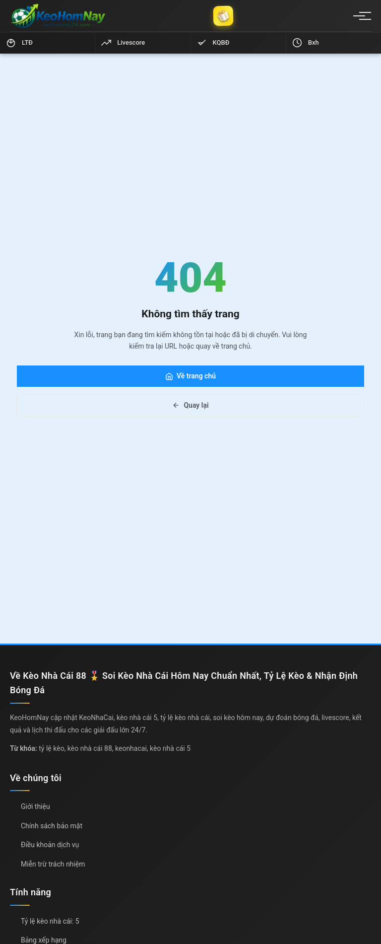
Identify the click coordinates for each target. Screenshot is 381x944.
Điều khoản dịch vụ (50, 845)
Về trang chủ (190, 376)
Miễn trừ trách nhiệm (53, 864)
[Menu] (359, 15)
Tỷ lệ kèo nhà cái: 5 (50, 921)
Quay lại (190, 405)
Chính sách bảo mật (51, 826)
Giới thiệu (35, 806)
